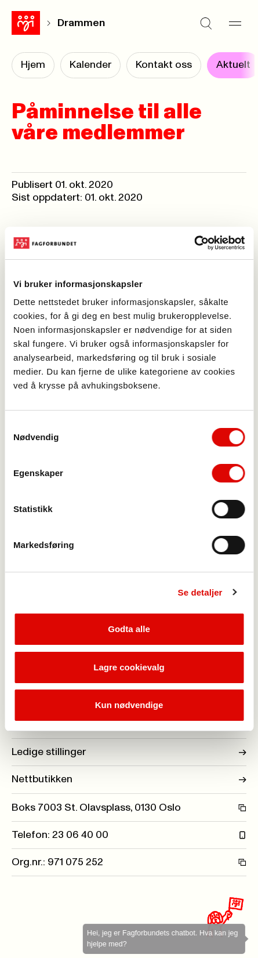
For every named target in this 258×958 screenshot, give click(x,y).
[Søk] (205, 23)
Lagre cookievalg (129, 667)
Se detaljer (200, 592)
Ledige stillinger (129, 752)
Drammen (81, 23)
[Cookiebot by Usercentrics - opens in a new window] (194, 243)
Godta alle (129, 629)
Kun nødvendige (129, 705)
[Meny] (234, 23)
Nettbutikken (129, 779)
